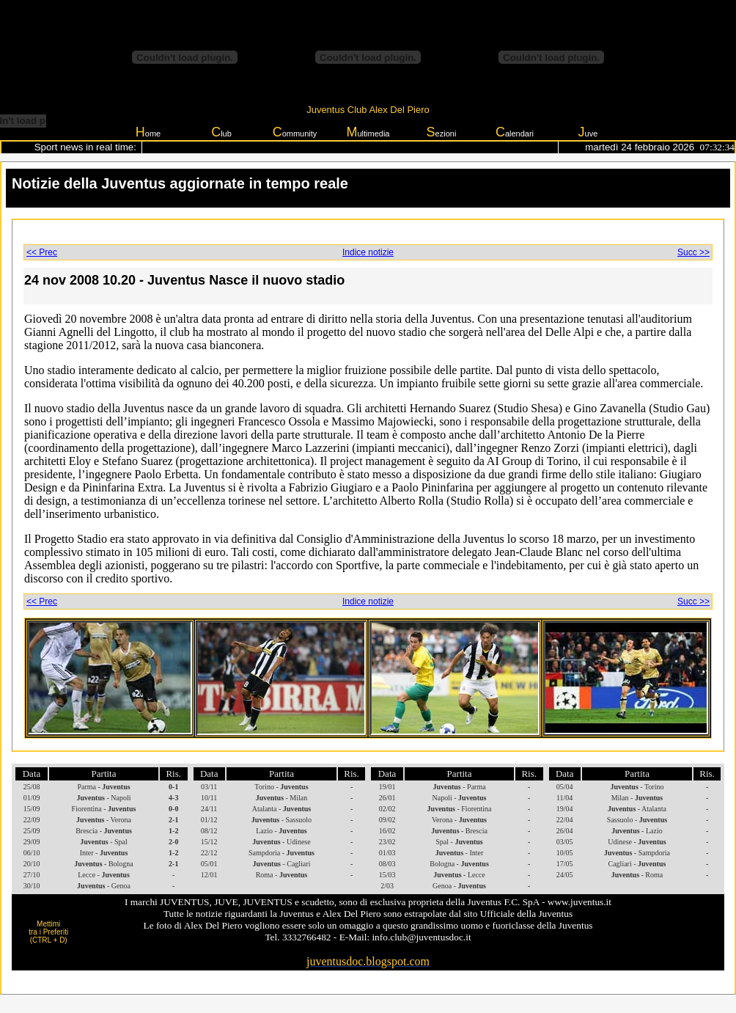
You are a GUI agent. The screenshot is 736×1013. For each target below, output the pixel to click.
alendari (515, 132)
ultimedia (367, 132)
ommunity (295, 132)
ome (148, 132)
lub (221, 132)
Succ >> (693, 252)
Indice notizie (368, 252)
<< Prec (41, 252)
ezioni (442, 132)
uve (588, 132)
